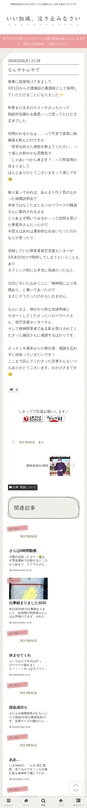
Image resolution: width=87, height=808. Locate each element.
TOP (76, 790)
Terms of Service (53, 753)
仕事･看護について (22, 487)
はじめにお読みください (22, 787)
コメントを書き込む (46, 712)
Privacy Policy (21, 753)
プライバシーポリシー (64, 787)
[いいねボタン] (11, 389)
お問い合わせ (43, 793)
